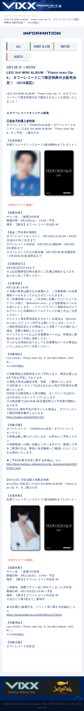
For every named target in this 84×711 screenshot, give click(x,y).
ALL (18, 46)
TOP (6, 16)
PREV (31, 658)
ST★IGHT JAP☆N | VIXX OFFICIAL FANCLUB (32, 5)
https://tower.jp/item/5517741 (25, 416)
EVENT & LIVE (42, 46)
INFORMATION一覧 (24, 16)
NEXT (52, 658)
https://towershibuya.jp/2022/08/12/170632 (34, 614)
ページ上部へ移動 (78, 699)
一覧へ (41, 658)
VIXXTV (18, 56)
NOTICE (65, 46)
